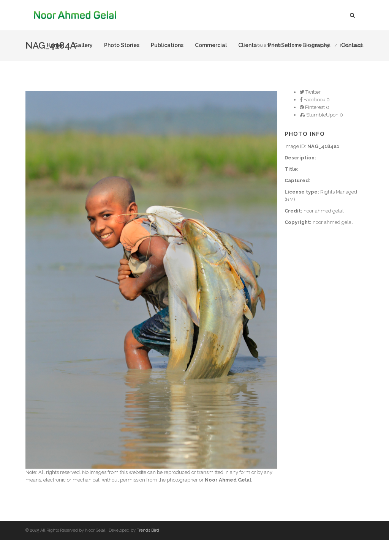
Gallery (83, 45)
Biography (316, 45)
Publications (167, 45)
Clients (247, 45)
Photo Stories (121, 45)
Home (54, 45)
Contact (351, 45)
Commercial (211, 45)
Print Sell (279, 45)
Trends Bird (148, 530)
